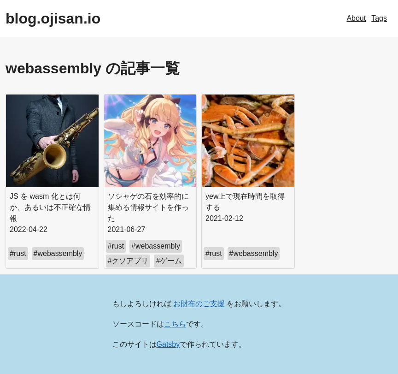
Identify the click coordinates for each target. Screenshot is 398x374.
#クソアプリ (128, 261)
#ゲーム (169, 261)
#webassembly (58, 253)
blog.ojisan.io (53, 18)
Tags (379, 18)
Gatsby (168, 344)
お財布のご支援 (199, 304)
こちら (175, 324)
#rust (18, 253)
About (356, 18)
